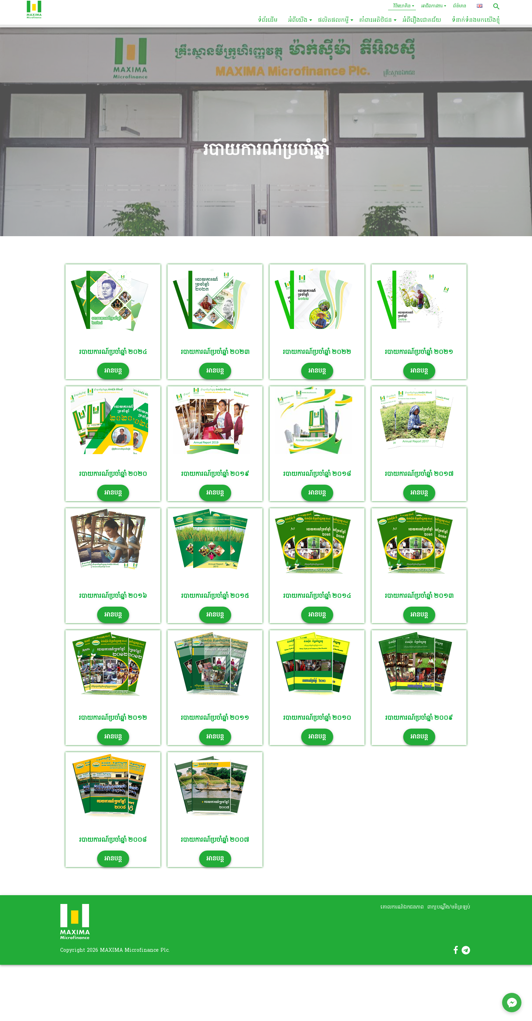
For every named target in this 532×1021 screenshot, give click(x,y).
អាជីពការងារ (432, 6)
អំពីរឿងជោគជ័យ (422, 20)
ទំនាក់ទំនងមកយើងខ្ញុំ (476, 20)
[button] (496, 6)
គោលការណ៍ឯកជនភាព (402, 907)
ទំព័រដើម (268, 20)
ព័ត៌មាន (459, 6)
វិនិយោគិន (402, 6)
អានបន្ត (113, 371)
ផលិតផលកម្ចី (333, 20)
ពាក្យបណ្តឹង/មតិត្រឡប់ (448, 907)
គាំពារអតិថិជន (375, 20)
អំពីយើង (298, 20)
